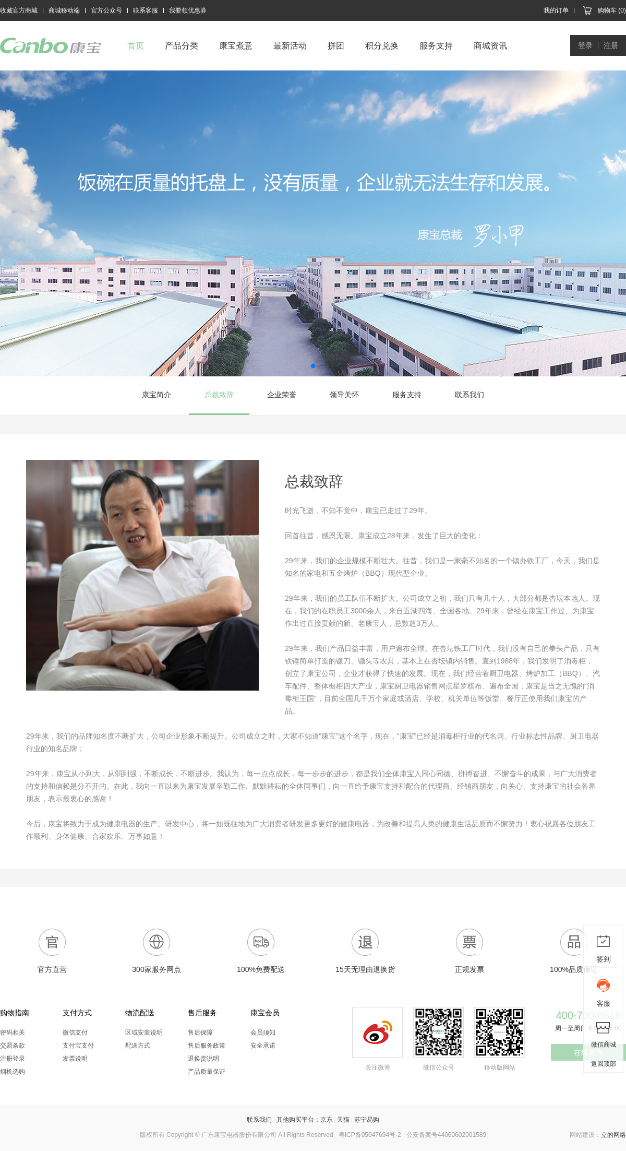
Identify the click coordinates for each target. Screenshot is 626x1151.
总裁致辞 (219, 394)
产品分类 (181, 45)
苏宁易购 (366, 1119)
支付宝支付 (78, 1045)
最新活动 (290, 45)
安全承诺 (262, 1045)
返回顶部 (603, 1063)
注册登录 (12, 1058)
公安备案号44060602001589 (446, 1134)
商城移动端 (64, 10)
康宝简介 (156, 394)
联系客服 (145, 10)
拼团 (336, 45)
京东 (326, 1119)
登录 (585, 45)
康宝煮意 (235, 45)
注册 (611, 45)
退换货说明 (203, 1058)
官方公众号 (106, 10)
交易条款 (12, 1045)
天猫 (343, 1119)
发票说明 (75, 1058)
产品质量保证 (206, 1071)
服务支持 (436, 45)
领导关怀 (344, 394)
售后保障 (200, 1032)
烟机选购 (12, 1071)
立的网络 (613, 1134)
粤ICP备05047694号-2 (370, 1134)
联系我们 (469, 394)
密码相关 (12, 1032)
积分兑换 (382, 45)
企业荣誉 (281, 394)
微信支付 (75, 1032)
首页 (135, 45)
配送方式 (137, 1045)
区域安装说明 (144, 1032)
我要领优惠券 (188, 10)
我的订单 (556, 10)
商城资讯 (490, 45)
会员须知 (262, 1032)
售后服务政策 (206, 1045)
